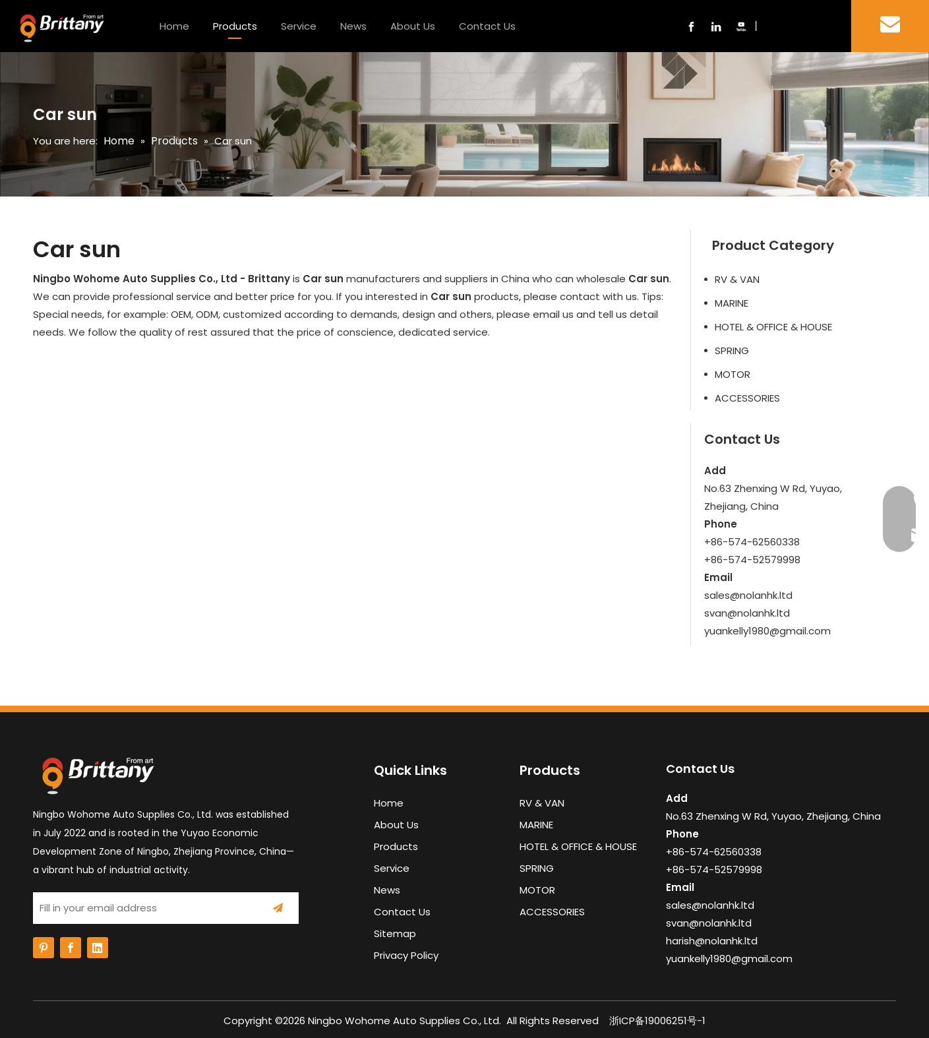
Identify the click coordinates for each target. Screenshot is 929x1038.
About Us (412, 26)
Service (298, 26)
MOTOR (732, 374)
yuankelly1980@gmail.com (767, 631)
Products (235, 26)
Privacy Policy (406, 955)
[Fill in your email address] (142, 908)
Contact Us (487, 26)
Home (174, 26)
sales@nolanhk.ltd (748, 595)
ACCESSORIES (747, 398)
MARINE (731, 303)
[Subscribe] (278, 908)
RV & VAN (737, 279)
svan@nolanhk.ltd (747, 613)
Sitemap (395, 933)
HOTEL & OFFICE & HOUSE (773, 327)
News (353, 26)
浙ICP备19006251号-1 (657, 1020)
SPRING (732, 350)
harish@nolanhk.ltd (712, 941)
